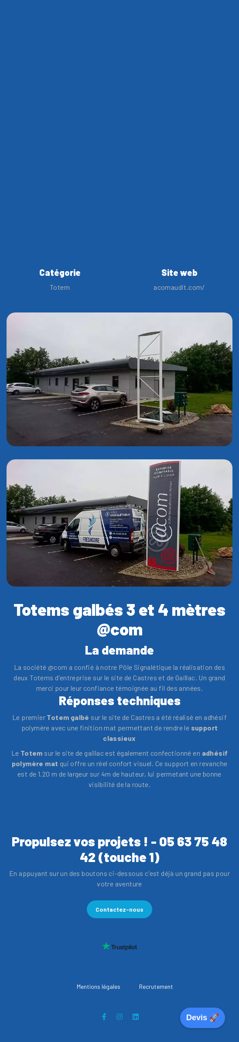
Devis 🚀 (202, 1017)
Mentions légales (98, 986)
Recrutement (156, 986)
